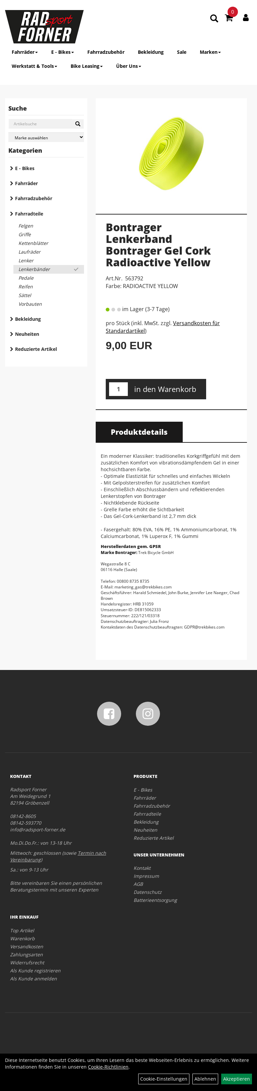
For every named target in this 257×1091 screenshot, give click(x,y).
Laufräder (29, 252)
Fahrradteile (29, 214)
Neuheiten (27, 334)
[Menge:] (118, 389)
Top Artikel (22, 930)
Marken (210, 52)
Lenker (25, 260)
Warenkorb (22, 938)
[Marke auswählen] (46, 137)
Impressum (146, 876)
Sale (181, 52)
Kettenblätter (33, 243)
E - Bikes (62, 52)
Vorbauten (30, 304)
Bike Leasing (87, 66)
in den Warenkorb (165, 389)
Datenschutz (148, 892)
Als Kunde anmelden (33, 978)
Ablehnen (205, 1079)
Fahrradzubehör (105, 52)
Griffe (24, 234)
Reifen (25, 286)
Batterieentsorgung (155, 900)
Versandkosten (26, 946)
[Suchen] (78, 124)
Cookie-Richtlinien (108, 1067)
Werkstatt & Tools (34, 66)
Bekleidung (151, 52)
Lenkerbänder (34, 269)
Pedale (25, 278)
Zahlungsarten (26, 954)
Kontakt (142, 868)
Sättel (24, 295)
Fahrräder (25, 52)
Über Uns (128, 66)
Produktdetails (139, 432)
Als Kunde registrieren (35, 970)
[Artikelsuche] (214, 18)
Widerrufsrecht (27, 962)
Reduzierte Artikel (36, 349)
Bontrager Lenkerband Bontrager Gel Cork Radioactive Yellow (158, 245)
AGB (138, 884)
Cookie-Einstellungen (163, 1079)
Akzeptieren (236, 1079)
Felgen (25, 226)
